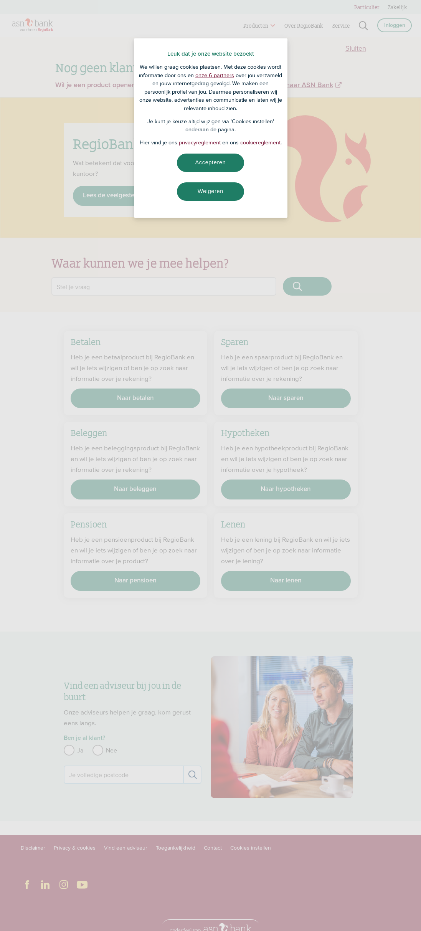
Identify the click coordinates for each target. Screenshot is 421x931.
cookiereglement (260, 142)
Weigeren (210, 191)
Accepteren (210, 162)
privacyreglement (200, 142)
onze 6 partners (214, 75)
